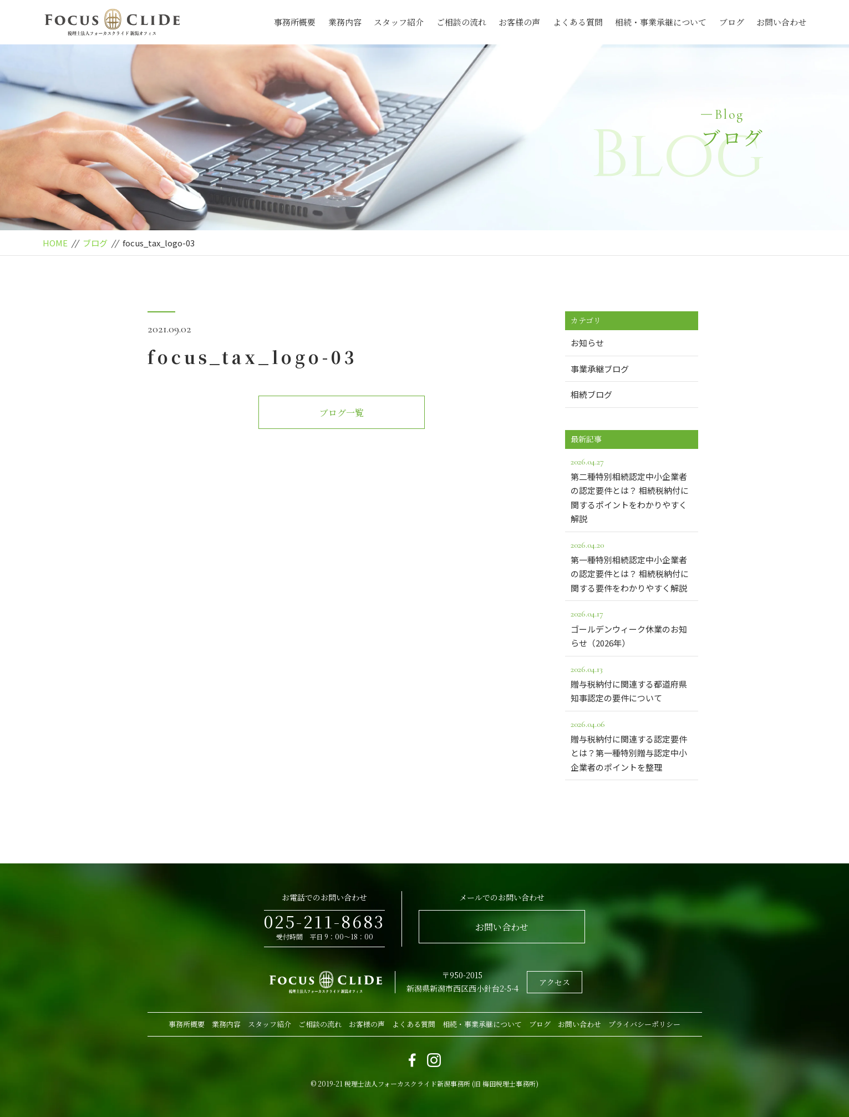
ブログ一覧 (341, 412)
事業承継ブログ (600, 369)
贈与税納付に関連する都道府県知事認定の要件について (632, 683)
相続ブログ (591, 394)
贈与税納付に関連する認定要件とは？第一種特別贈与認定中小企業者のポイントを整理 (632, 745)
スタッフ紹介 (399, 22)
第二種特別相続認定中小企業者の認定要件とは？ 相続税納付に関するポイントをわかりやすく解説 (632, 489)
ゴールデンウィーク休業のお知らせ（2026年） (632, 627)
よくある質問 (578, 22)
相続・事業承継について (660, 22)
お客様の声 (519, 22)
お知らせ (587, 342)
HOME (55, 243)
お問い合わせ (781, 22)
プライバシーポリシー (644, 1024)
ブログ (731, 22)
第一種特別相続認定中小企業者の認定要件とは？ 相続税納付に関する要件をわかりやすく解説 (632, 566)
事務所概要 (295, 22)
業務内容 (345, 22)
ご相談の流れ (461, 22)
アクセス (554, 982)
